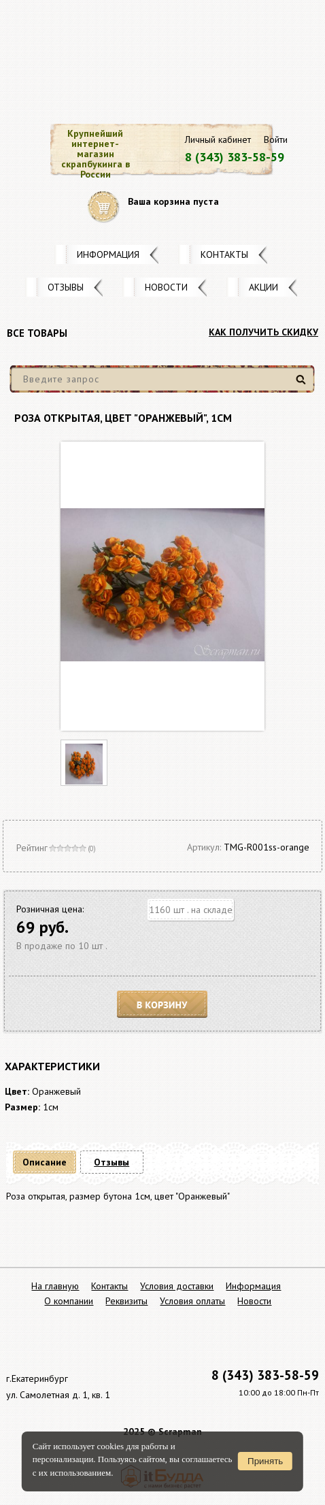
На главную (55, 1285)
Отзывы (66, 287)
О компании (68, 1300)
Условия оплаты (192, 1300)
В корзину (162, 1005)
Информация (108, 254)
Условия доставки (176, 1285)
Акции (263, 287)
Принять (265, 1461)
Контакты (224, 254)
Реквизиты (126, 1300)
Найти (303, 384)
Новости (166, 287)
